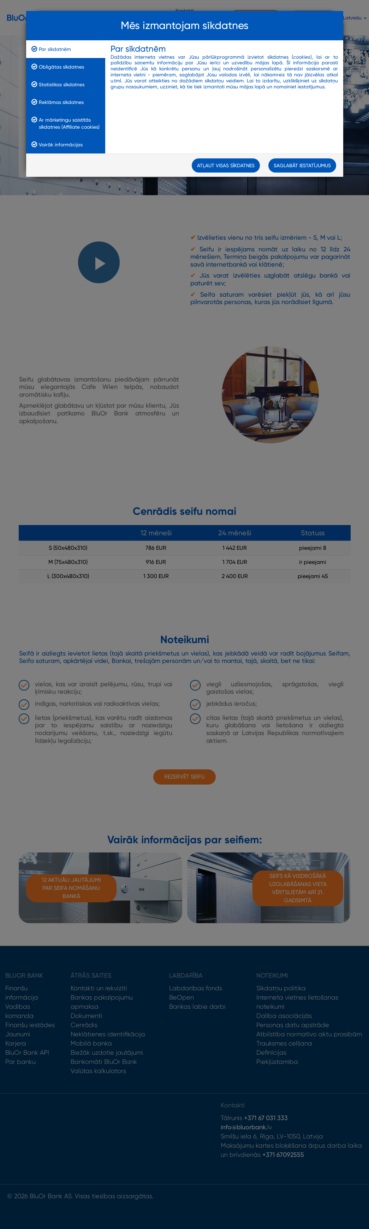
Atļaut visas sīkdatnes (226, 166)
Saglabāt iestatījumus (302, 166)
